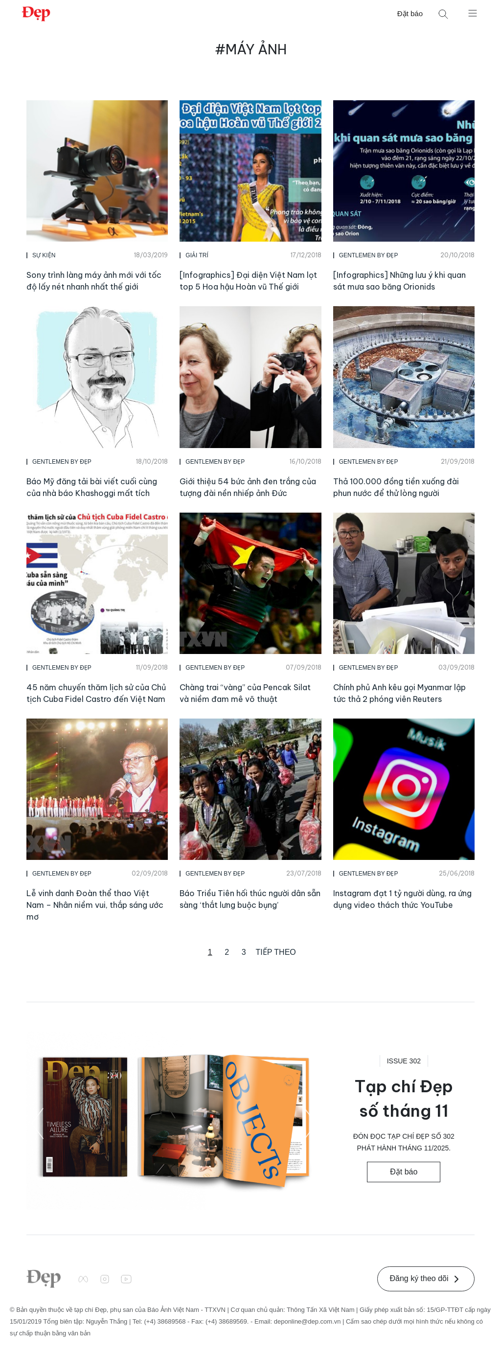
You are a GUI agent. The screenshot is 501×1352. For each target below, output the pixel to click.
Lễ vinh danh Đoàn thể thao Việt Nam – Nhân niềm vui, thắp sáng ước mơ (94, 905)
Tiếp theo (276, 952)
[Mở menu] (472, 13)
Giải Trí (196, 255)
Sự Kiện (43, 255)
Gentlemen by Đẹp (368, 255)
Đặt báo (410, 13)
